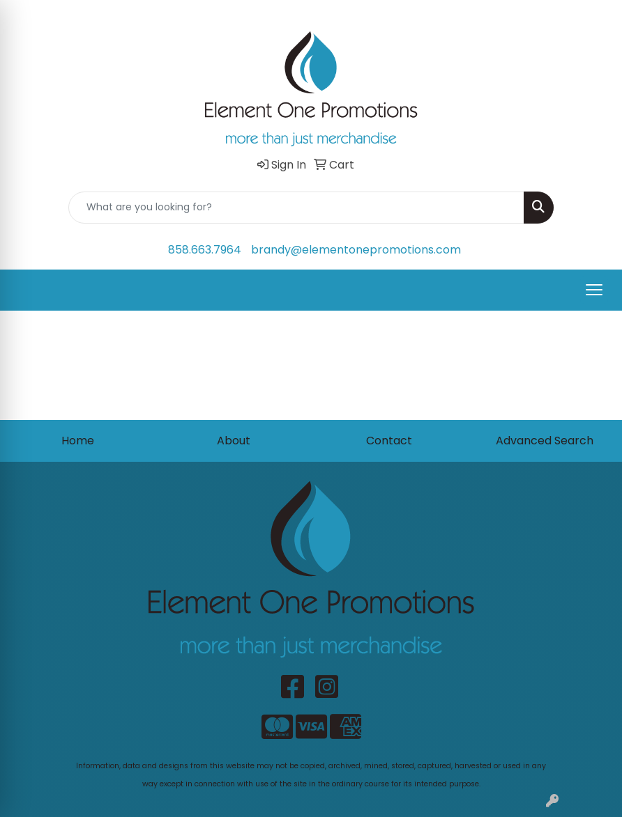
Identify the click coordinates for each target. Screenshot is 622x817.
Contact (389, 441)
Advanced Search (544, 441)
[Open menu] (594, 290)
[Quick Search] (296, 208)
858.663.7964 (204, 250)
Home (77, 441)
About (233, 441)
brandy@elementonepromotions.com (356, 250)
